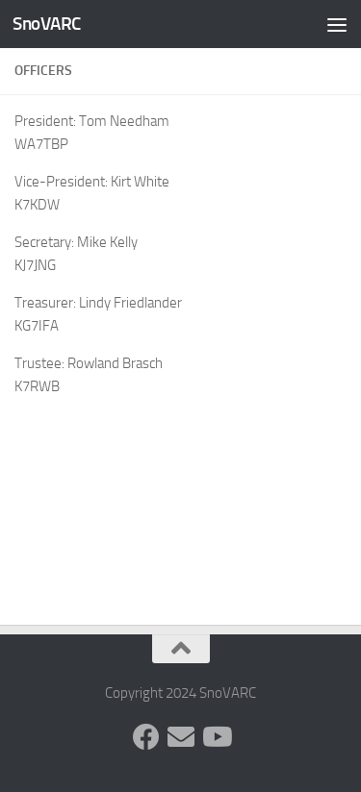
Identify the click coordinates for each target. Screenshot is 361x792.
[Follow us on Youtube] (215, 737)
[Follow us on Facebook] (146, 737)
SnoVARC (47, 23)
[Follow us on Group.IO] (181, 737)
